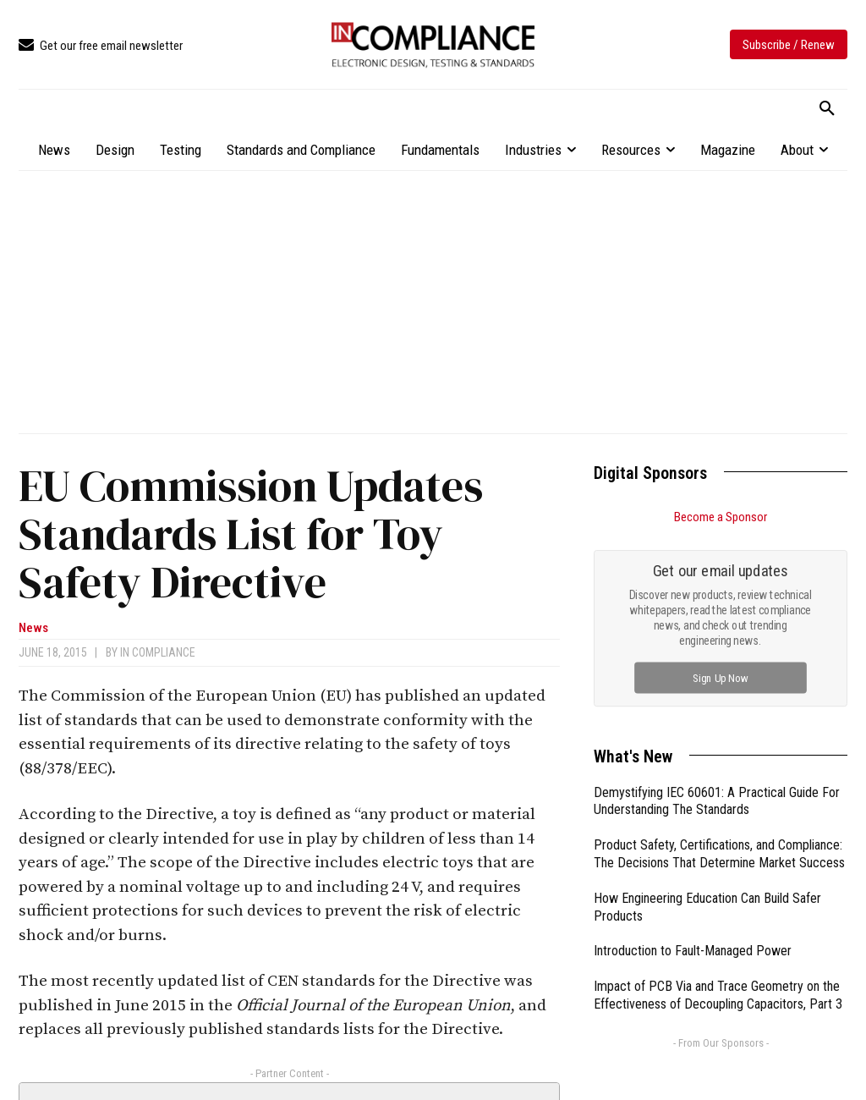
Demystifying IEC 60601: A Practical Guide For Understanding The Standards (717, 801)
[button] (827, 109)
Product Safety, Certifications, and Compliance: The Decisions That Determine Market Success (719, 854)
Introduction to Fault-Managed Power (693, 951)
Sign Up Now (721, 677)
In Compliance (157, 652)
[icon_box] (101, 46)
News (33, 628)
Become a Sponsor (720, 517)
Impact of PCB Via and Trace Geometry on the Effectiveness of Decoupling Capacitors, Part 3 (718, 995)
